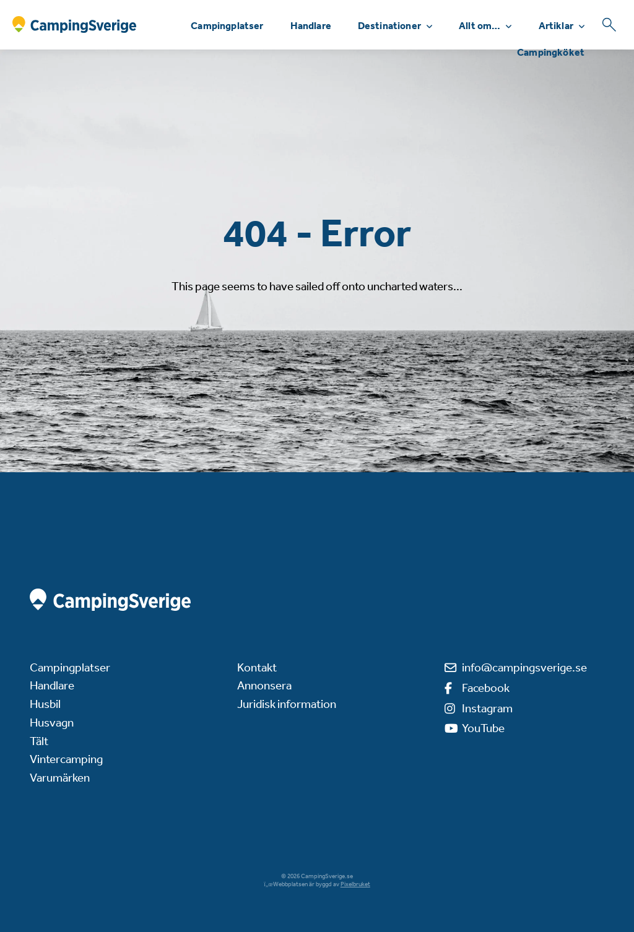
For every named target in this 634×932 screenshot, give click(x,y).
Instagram (487, 708)
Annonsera (264, 685)
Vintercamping (66, 759)
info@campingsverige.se (524, 667)
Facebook (486, 688)
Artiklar (556, 26)
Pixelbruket (355, 884)
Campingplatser (227, 26)
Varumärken (60, 777)
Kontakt (257, 667)
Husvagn (52, 722)
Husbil (45, 704)
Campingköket (550, 52)
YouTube (483, 728)
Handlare (310, 26)
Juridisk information (286, 704)
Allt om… (479, 26)
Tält (39, 741)
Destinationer (389, 26)
